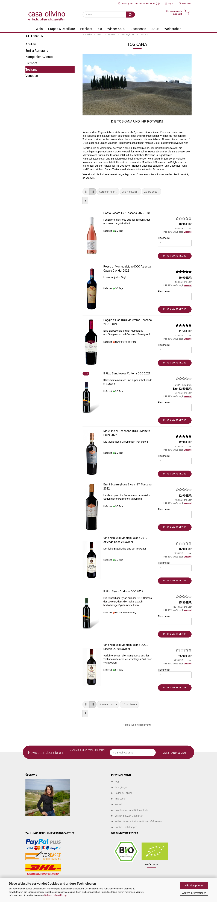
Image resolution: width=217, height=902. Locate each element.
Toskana (31, 69)
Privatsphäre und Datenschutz (131, 810)
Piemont (31, 63)
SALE (155, 29)
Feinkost (86, 29)
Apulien (30, 44)
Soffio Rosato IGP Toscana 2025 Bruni (127, 213)
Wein (39, 29)
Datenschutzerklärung (55, 895)
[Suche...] (130, 15)
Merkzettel (185, 3)
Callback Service (123, 793)
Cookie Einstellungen (126, 827)
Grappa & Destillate (61, 29)
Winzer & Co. (116, 29)
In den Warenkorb (174, 256)
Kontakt (119, 804)
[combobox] (108, 191)
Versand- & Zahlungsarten (129, 815)
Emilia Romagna (36, 50)
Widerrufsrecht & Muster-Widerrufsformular (139, 821)
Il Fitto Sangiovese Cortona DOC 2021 (126, 373)
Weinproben (172, 29)
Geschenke (138, 29)
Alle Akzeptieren (194, 885)
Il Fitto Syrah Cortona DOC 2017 (123, 591)
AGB (117, 781)
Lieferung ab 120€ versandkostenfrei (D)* (139, 3)
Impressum (121, 798)
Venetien (31, 76)
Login (169, 3)
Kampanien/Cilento (39, 57)
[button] (86, 191)
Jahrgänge (121, 787)
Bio (100, 29)
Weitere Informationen (194, 893)
